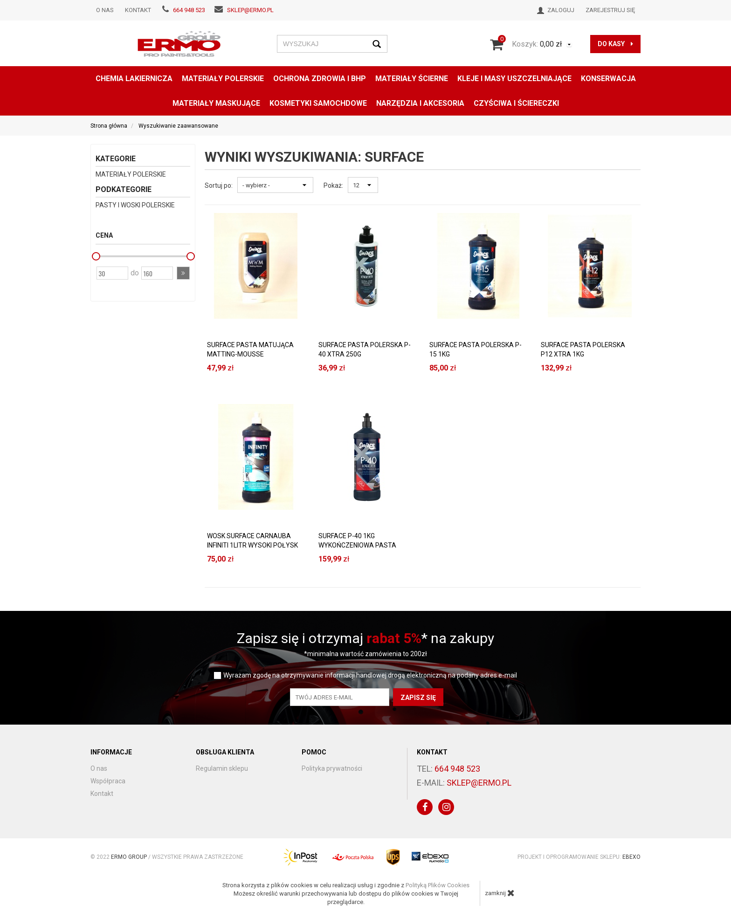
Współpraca (107, 781)
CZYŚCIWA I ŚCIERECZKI (516, 103)
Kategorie (116, 158)
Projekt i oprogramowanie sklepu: (579, 857)
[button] (183, 273)
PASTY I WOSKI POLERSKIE (135, 205)
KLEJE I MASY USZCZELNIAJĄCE (514, 78)
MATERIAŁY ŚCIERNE (412, 78)
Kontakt (138, 10)
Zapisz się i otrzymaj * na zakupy (365, 638)
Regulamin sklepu (222, 768)
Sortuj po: (219, 185)
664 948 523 (189, 10)
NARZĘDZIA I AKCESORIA (420, 103)
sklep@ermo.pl (250, 10)
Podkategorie (124, 189)
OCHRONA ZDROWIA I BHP (320, 78)
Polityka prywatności (332, 768)
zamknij (500, 892)
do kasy (615, 44)
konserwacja (608, 78)
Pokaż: (333, 185)
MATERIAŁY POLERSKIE (223, 78)
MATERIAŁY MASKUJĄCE (216, 103)
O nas (105, 10)
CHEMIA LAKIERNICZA (134, 78)
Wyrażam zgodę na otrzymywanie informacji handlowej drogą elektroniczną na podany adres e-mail (370, 675)
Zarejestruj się (610, 10)
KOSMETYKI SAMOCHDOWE (318, 103)
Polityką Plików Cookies (437, 885)
